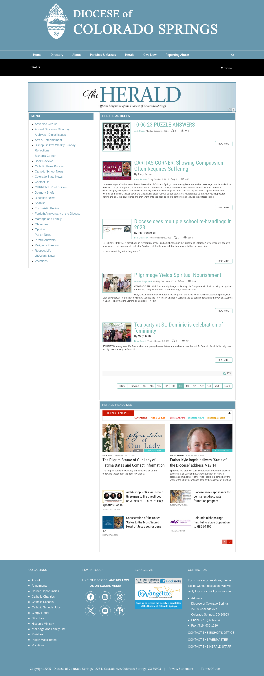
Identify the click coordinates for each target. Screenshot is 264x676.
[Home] (222, 67)
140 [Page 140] (187, 386)
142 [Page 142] (201, 386)
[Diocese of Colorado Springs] (132, 20)
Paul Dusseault (141, 237)
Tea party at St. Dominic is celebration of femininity (117, 332)
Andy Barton (140, 179)
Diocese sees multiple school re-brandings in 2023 (117, 229)
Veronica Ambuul (177, 455)
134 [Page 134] (144, 386)
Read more (224, 143)
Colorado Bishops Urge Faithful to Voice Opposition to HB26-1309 (212, 522)
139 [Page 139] (180, 386)
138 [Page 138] (173, 386)
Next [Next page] (216, 386)
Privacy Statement (180, 669)
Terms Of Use (210, 669)
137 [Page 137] (166, 386)
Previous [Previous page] (135, 386)
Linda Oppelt (139, 130)
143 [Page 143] (209, 386)
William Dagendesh (143, 281)
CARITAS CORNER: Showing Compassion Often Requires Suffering (117, 170)
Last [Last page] (226, 386)
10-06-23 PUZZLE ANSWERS (117, 137)
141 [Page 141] (194, 386)
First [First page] (123, 386)
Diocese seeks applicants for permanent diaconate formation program (212, 496)
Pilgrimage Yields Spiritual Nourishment (117, 282)
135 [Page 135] (151, 386)
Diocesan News (154, 450)
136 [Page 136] (159, 386)
